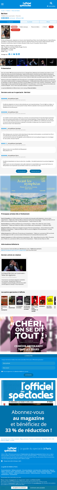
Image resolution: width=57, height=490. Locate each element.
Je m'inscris (28, 375)
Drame (19, 45)
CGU (53, 439)
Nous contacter (15, 439)
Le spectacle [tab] (10, 22)
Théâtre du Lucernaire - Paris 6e (11, 16)
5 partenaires (12, 483)
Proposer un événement (35, 439)
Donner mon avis (35, 171)
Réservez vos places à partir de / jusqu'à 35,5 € (13, 250)
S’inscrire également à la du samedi (15, 371)
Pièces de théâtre (32, 88)
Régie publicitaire (24, 439)
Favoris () (20, 18)
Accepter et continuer (19, 487)
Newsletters (45, 439)
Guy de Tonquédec (5, 218)
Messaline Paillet (5, 228)
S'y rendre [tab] (29, 22)
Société (16, 45)
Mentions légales (5, 440)
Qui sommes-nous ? (6, 439)
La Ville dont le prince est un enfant (27, 308)
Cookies (12, 440)
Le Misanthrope (12, 307)
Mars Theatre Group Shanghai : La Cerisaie (35, 309)
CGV (50, 439)
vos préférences (37, 483)
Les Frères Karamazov (49, 307)
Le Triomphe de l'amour (19, 307)
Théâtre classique (9, 45)
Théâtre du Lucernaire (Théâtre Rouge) (13, 47)
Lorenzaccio (42, 306)
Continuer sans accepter (37, 487)
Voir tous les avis (22, 171)
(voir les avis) (12, 18)
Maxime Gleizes (5, 223)
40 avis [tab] (48, 22)
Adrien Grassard (5, 233)
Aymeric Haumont (5, 237)
